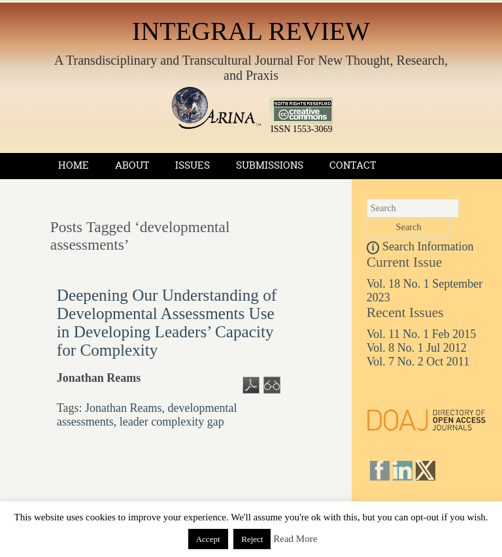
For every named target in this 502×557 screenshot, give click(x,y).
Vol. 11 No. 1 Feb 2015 (422, 334)
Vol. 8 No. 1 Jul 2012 (417, 347)
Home (73, 165)
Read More (295, 538)
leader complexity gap (172, 421)
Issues (192, 165)
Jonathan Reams (123, 407)
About (132, 165)
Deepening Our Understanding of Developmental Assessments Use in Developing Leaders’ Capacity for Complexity (166, 322)
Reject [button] (252, 539)
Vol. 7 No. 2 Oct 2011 (418, 361)
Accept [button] (208, 539)
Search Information (420, 246)
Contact (352, 165)
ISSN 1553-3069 (301, 125)
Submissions (269, 165)
